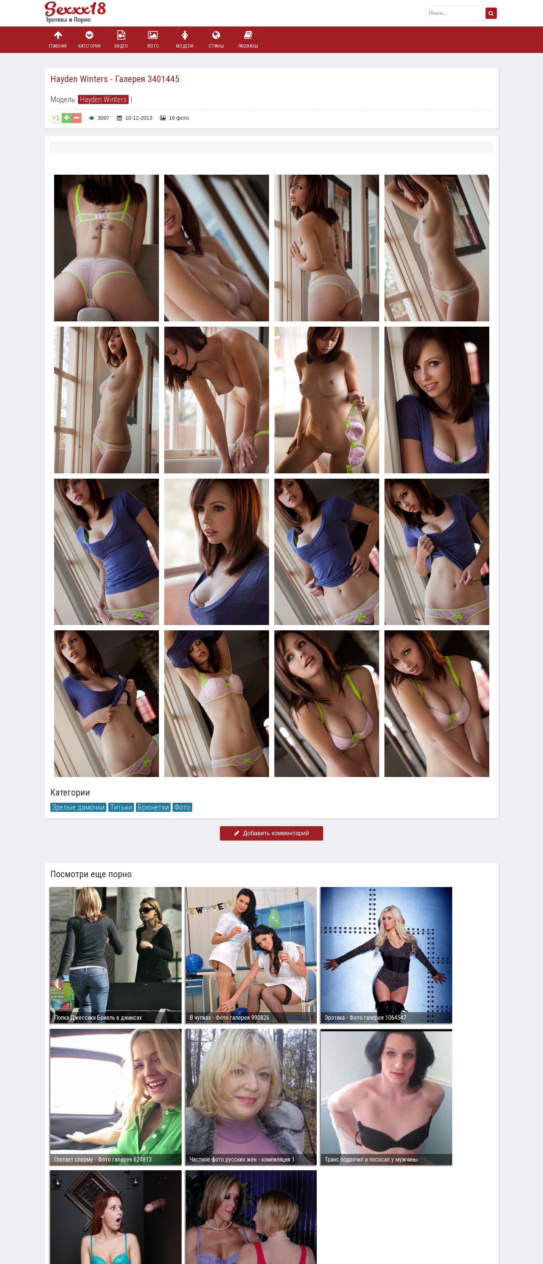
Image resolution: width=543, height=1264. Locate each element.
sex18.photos (125, 1223)
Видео (121, 39)
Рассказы (248, 39)
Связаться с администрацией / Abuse (91, 1217)
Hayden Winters (103, 99)
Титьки (121, 807)
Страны (216, 39)
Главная (58, 39)
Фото (153, 39)
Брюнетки (153, 807)
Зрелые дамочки (78, 807)
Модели (184, 39)
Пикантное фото (82, 13)
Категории (89, 39)
